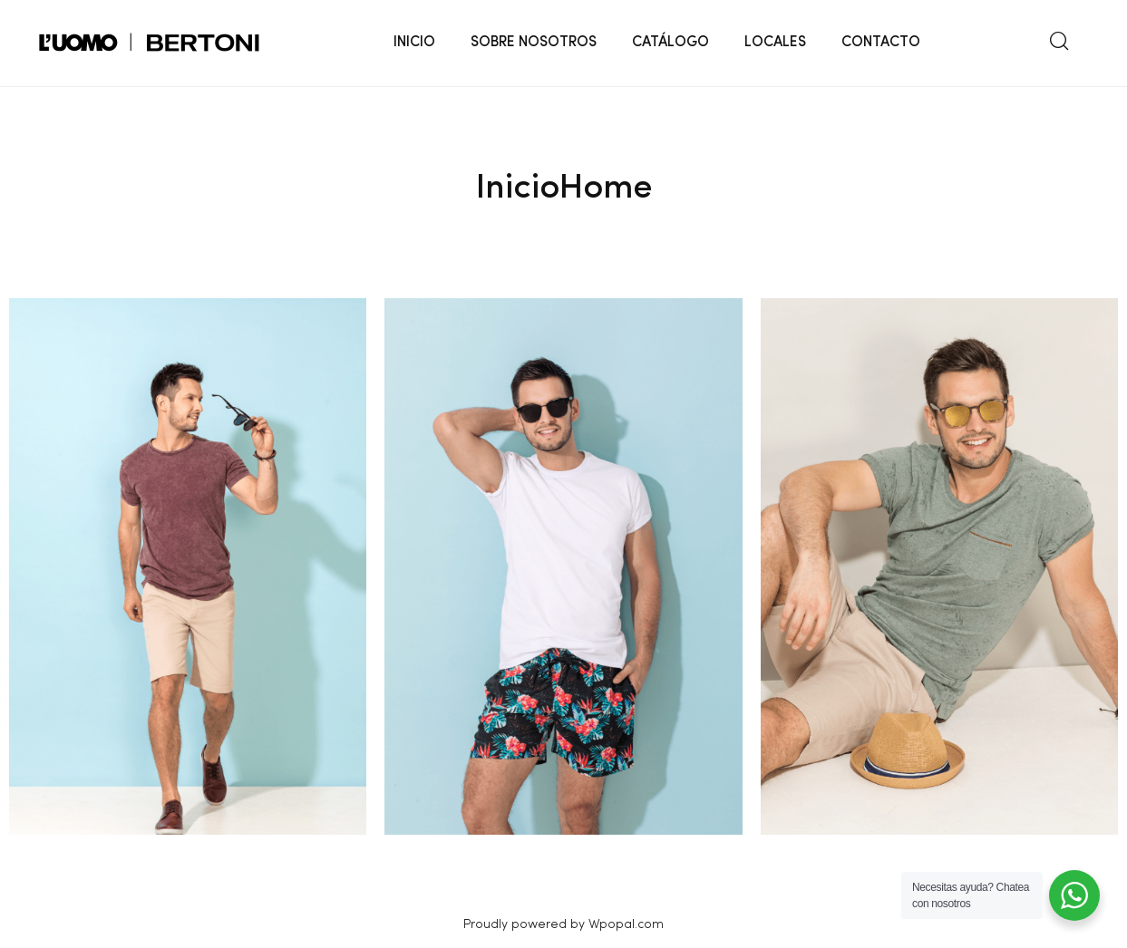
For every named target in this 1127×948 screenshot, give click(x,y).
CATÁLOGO (670, 42)
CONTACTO (880, 42)
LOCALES (775, 42)
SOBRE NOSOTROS (534, 42)
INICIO (414, 42)
